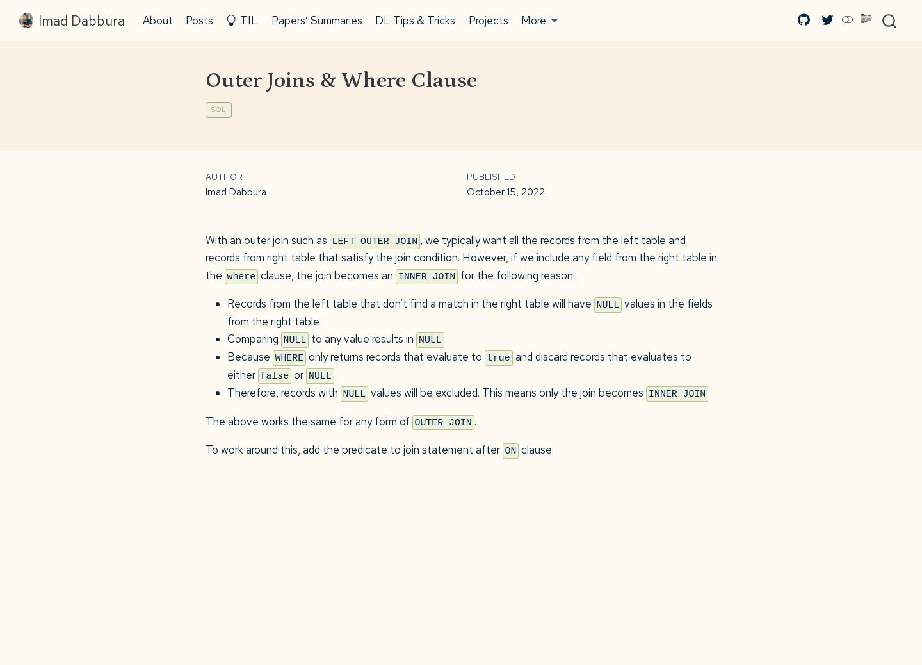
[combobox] (890, 20)
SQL (218, 109)
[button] (540, 20)
